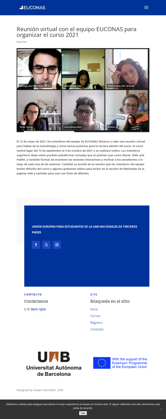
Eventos (22, 42)
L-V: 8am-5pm (35, 309)
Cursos (95, 316)
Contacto (97, 329)
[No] (161, 409)
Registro (96, 322)
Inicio (94, 309)
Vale (83, 413)
